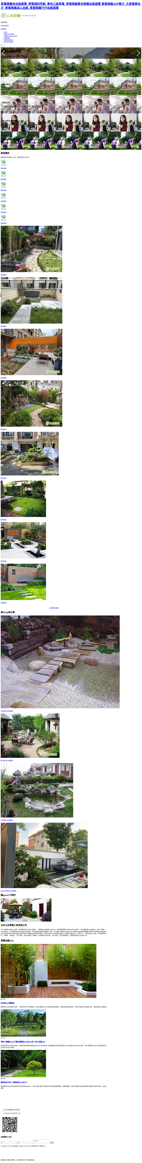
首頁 (5, 32)
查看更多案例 (54, 608)
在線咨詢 (4, 29)
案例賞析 (7, 38)
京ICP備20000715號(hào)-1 (37, 1146)
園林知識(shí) (8, 40)
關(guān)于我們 (9, 34)
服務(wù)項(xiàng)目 (10, 36)
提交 (54, 1143)
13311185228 (8, 1111)
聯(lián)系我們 (8, 42)
